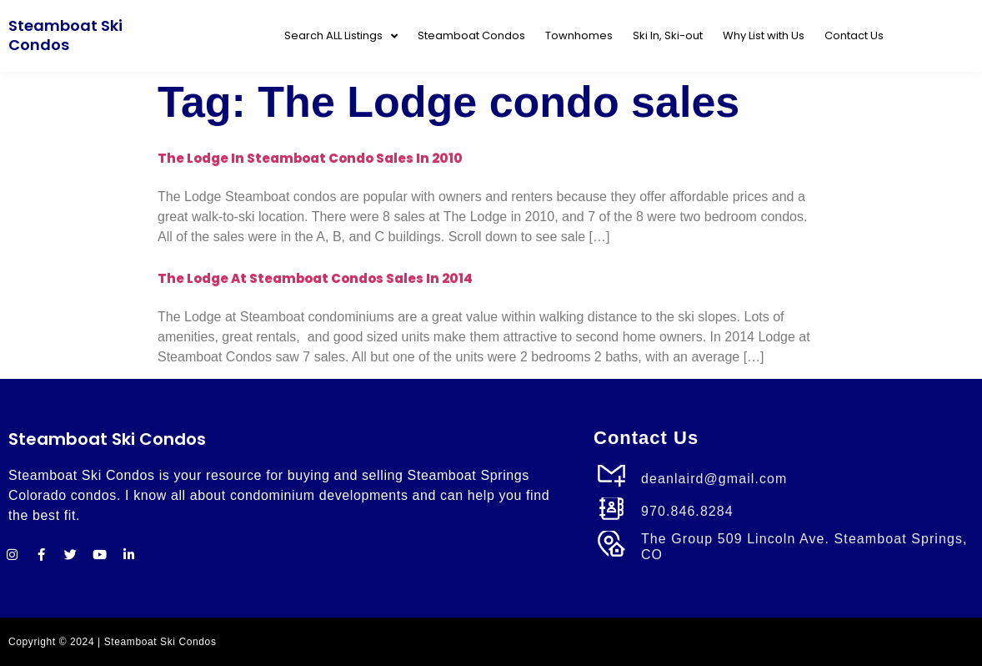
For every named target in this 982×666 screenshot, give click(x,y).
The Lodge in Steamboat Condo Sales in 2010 (310, 158)
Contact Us (854, 35)
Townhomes (579, 35)
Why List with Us (763, 35)
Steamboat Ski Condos (65, 35)
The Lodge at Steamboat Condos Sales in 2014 (315, 278)
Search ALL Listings (341, 36)
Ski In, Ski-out (668, 35)
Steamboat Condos (471, 35)
